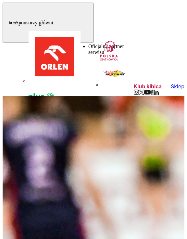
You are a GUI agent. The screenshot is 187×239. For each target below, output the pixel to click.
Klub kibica (148, 86)
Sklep (177, 86)
